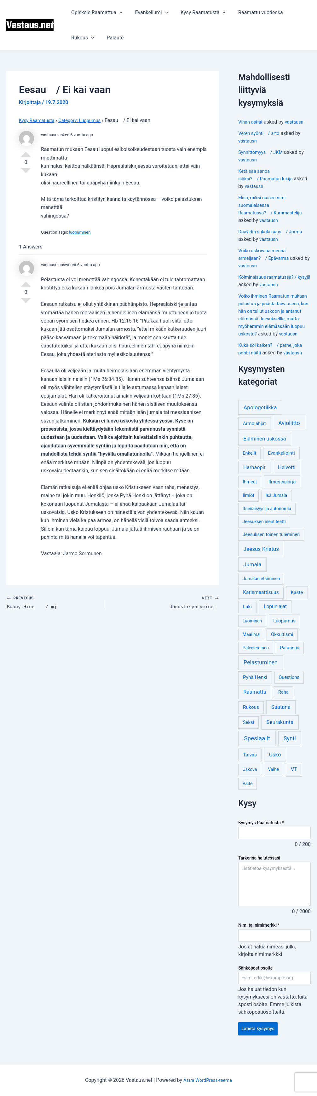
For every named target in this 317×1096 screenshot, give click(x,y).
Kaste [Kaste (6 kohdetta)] (297, 600)
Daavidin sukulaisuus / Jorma (273, 232)
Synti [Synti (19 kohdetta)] (290, 746)
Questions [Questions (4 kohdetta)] (289, 685)
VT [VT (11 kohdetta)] (294, 777)
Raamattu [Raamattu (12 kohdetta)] (254, 699)
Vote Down (26, 173)
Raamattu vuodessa (251, 12)
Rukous (81, 37)
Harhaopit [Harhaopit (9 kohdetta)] (254, 475)
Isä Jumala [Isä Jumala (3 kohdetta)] (276, 502)
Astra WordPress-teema (207, 1080)
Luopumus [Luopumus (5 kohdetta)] (284, 628)
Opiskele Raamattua (95, 12)
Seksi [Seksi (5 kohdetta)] (248, 730)
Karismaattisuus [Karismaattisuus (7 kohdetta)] (261, 600)
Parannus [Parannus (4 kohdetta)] (289, 655)
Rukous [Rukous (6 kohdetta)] (251, 715)
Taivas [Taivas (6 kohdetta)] (250, 762)
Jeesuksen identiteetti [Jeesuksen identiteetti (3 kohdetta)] (264, 529)
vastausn (297, 122)
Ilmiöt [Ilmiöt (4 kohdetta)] (248, 503)
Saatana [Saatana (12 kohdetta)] (281, 714)
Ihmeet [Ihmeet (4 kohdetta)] (250, 489)
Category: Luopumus (85, 120)
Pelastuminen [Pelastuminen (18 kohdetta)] (261, 670)
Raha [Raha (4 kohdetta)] (283, 699)
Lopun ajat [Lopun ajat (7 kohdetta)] (275, 614)
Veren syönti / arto (260, 133)
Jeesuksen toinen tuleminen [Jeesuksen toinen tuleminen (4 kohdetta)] (271, 542)
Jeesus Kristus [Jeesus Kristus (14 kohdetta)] (261, 556)
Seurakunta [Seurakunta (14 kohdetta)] (279, 729)
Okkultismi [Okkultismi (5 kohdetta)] (282, 642)
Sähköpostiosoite (255, 976)
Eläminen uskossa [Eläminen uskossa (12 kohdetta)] (264, 446)
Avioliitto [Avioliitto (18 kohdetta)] (289, 431)
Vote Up (26, 152)
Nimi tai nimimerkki (259, 933)
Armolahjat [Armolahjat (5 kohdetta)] (254, 431)
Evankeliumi (147, 12)
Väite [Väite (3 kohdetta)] (248, 791)
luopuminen (79, 232)
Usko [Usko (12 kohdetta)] (275, 762)
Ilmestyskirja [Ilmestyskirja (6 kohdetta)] (282, 489)
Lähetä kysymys (259, 1038)
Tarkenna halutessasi (259, 866)
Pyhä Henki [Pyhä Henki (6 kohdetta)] (255, 685)
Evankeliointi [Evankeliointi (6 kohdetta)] (281, 460)
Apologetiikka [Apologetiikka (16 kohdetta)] (260, 415)
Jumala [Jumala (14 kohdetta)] (253, 572)
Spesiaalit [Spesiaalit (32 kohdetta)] (257, 745)
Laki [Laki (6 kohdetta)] (247, 614)
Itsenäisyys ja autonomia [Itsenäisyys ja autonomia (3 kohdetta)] (267, 516)
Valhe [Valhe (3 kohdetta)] (273, 776)
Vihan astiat (251, 122)
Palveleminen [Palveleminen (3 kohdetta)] (256, 655)
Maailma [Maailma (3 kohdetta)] (251, 641)
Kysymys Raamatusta (261, 830)
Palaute (111, 38)
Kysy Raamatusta (196, 12)
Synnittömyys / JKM (262, 152)
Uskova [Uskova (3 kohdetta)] (250, 776)
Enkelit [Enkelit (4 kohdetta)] (249, 460)
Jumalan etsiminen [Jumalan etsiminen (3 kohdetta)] (261, 586)
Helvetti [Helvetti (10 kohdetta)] (287, 475)
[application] (118, 12)
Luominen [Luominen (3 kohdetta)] (252, 628)
